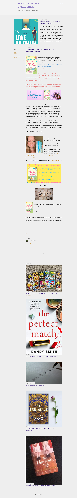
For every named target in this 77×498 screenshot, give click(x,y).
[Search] (61, 3)
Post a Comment (30, 358)
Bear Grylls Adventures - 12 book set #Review (41, 293)
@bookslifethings (48, 206)
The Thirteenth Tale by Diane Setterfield (40, 486)
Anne (29, 240)
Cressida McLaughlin (17, 56)
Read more (61, 42)
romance (15, 58)
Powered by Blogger (38, 494)
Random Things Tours (56, 160)
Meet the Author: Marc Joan (36, 385)
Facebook (51, 155)
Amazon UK (32, 157)
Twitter (57, 153)
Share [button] (26, 233)
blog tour (15, 52)
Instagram (32, 155)
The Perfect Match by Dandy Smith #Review (41, 356)
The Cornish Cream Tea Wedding (55, 234)
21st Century (29, 234)
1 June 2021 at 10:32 (33, 240)
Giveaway (15, 57)
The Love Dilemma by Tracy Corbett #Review (50, 22)
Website (27, 155)
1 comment (29, 295)
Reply (30, 243)
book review (15, 53)
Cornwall (15, 54)
